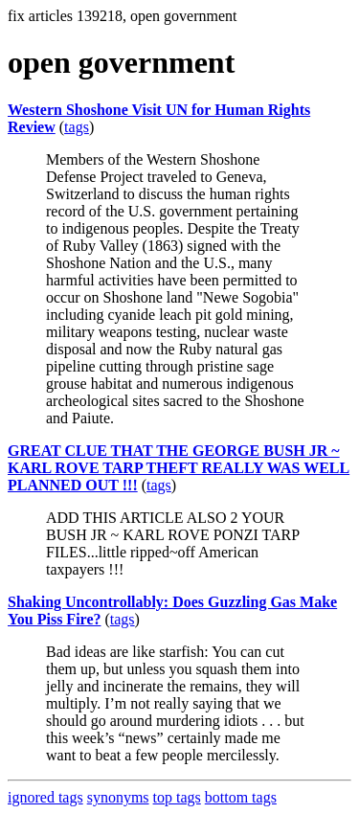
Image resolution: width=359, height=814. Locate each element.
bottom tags (241, 797)
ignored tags (45, 797)
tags (76, 127)
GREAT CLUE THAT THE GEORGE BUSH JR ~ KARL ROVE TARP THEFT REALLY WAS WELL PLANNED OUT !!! (178, 467)
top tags (177, 797)
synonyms (118, 797)
